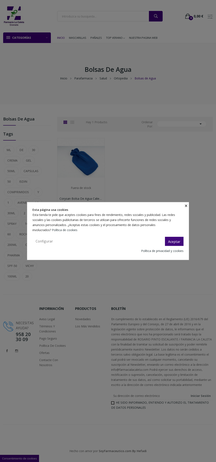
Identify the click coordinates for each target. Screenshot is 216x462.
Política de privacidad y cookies (162, 251)
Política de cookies (65, 230)
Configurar (44, 241)
